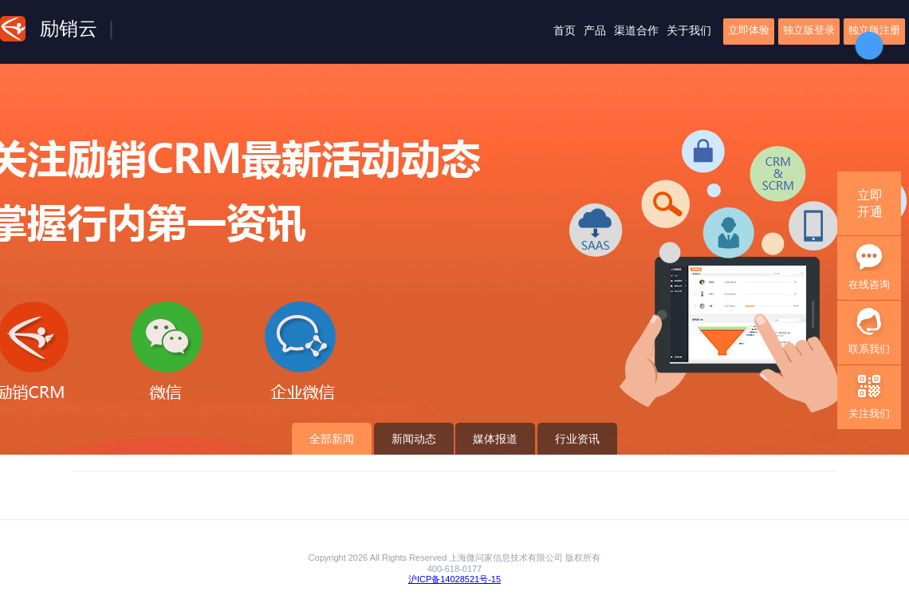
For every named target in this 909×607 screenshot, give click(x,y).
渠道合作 (636, 30)
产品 (595, 30)
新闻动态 (414, 438)
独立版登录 (809, 30)
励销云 (68, 28)
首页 (564, 30)
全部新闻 (331, 438)
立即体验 (748, 30)
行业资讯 (577, 438)
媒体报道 (495, 438)
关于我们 (689, 30)
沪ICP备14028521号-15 (454, 579)
